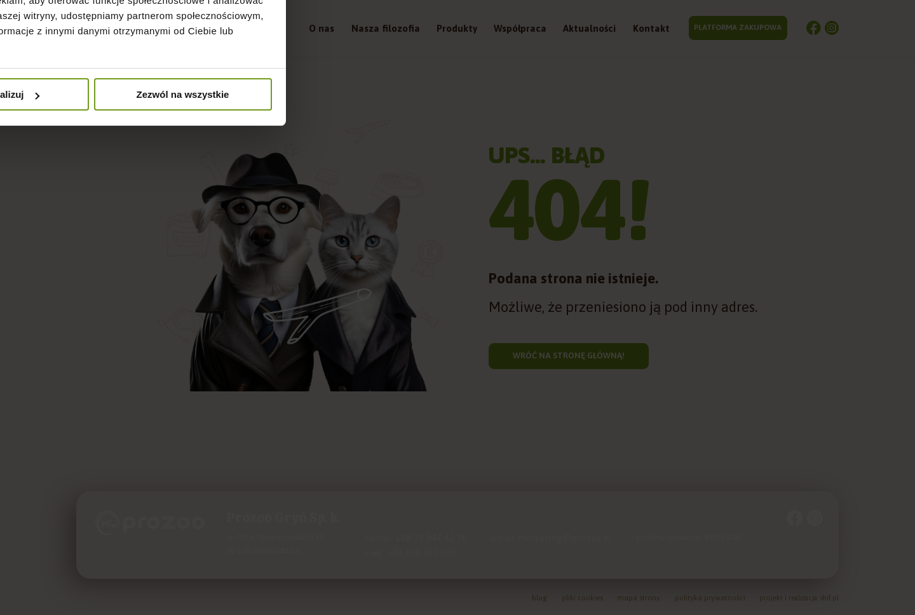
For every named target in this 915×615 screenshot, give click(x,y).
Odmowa (275, 403)
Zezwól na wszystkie (640, 403)
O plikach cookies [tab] (648, 246)
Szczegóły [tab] (457, 246)
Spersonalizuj (458, 403)
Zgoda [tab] (266, 246)
